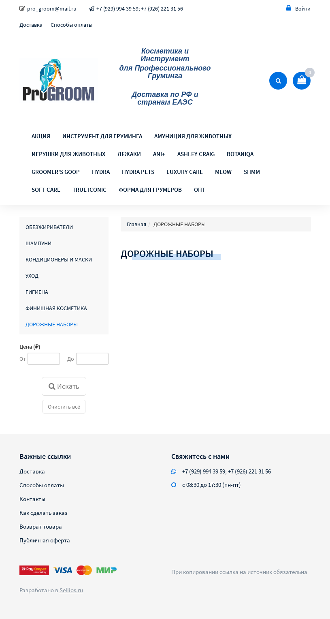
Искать (64, 386)
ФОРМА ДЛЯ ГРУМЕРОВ (150, 189)
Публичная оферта (44, 540)
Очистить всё (64, 406)
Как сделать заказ (43, 512)
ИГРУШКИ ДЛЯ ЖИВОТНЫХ (68, 154)
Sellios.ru (71, 590)
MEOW (223, 172)
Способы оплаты (71, 24)
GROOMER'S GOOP (56, 172)
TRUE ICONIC (89, 189)
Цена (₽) (29, 346)
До (70, 358)
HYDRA (101, 172)
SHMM (252, 172)
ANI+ (159, 154)
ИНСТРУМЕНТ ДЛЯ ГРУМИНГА (102, 136)
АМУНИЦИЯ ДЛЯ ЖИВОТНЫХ (193, 136)
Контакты (32, 499)
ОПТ (199, 189)
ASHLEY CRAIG (196, 154)
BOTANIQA (240, 154)
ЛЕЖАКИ (129, 154)
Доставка (31, 24)
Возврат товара (40, 526)
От (22, 358)
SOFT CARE (46, 189)
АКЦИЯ (41, 136)
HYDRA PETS (138, 172)
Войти (298, 8)
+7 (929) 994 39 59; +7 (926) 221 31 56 (139, 8)
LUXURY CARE (184, 172)
